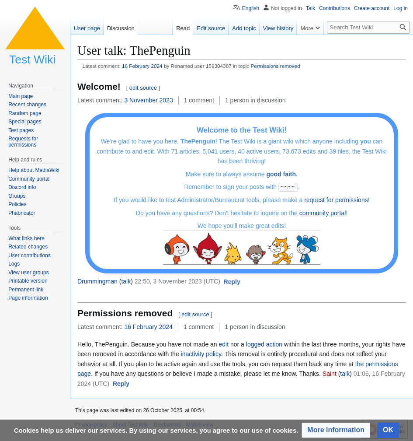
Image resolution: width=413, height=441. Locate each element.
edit (224, 343)
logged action (264, 343)
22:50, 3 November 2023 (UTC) (177, 280)
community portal (322, 212)
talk (126, 280)
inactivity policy (201, 353)
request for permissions (336, 199)
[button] (232, 282)
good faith (281, 174)
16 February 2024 (142, 66)
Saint (330, 373)
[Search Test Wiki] (368, 27)
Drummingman (97, 280)
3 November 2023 (148, 100)
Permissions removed (275, 66)
